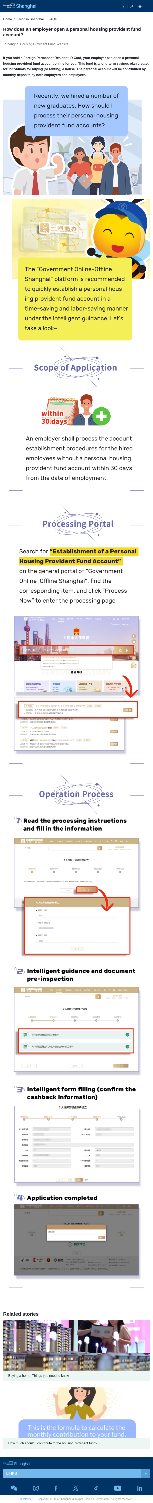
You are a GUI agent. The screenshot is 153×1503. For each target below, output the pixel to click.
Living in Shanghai (30, 19)
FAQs (52, 19)
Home (7, 19)
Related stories (21, 1314)
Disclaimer (26, 1499)
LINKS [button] (78, 1473)
